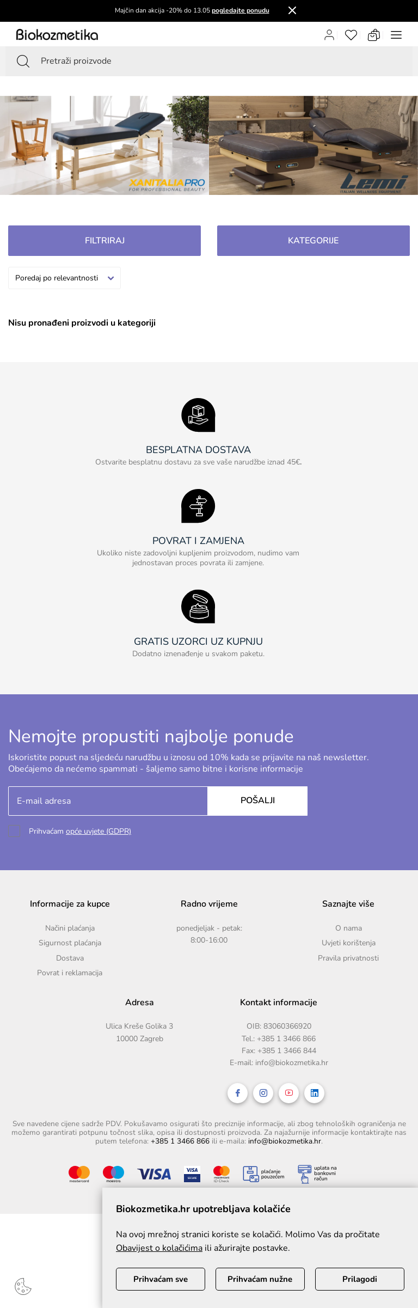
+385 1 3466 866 (286, 1039)
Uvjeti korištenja (349, 943)
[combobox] (64, 278)
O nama (348, 928)
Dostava (70, 958)
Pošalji (258, 800)
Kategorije (313, 241)
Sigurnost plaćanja (70, 943)
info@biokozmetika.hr (291, 1063)
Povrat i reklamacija (69, 973)
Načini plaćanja (70, 928)
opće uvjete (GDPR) (98, 831)
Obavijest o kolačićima (159, 1248)
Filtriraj (105, 241)
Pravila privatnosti (348, 958)
